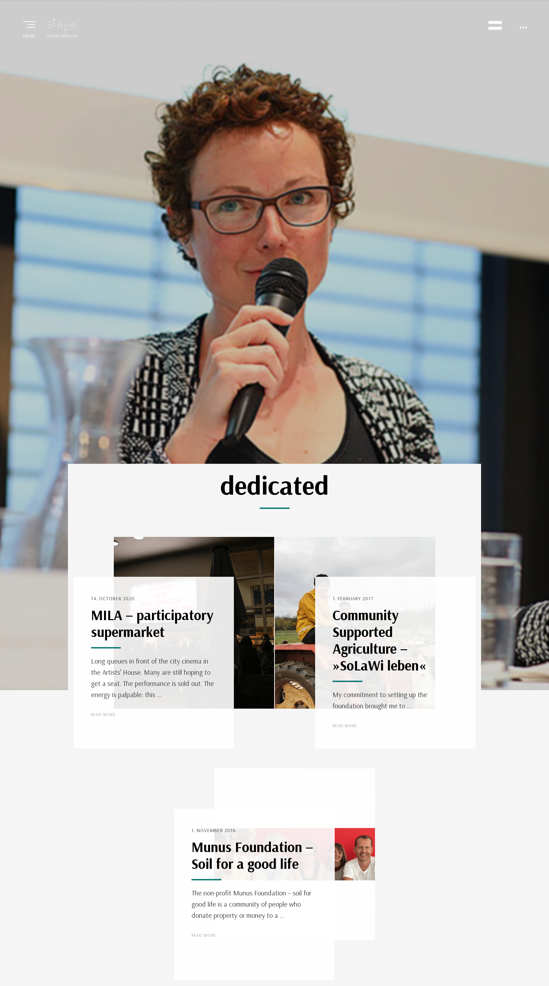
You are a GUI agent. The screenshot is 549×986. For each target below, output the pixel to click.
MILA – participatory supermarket (152, 623)
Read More (103, 714)
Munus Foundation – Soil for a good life (252, 855)
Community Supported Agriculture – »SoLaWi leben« (379, 640)
